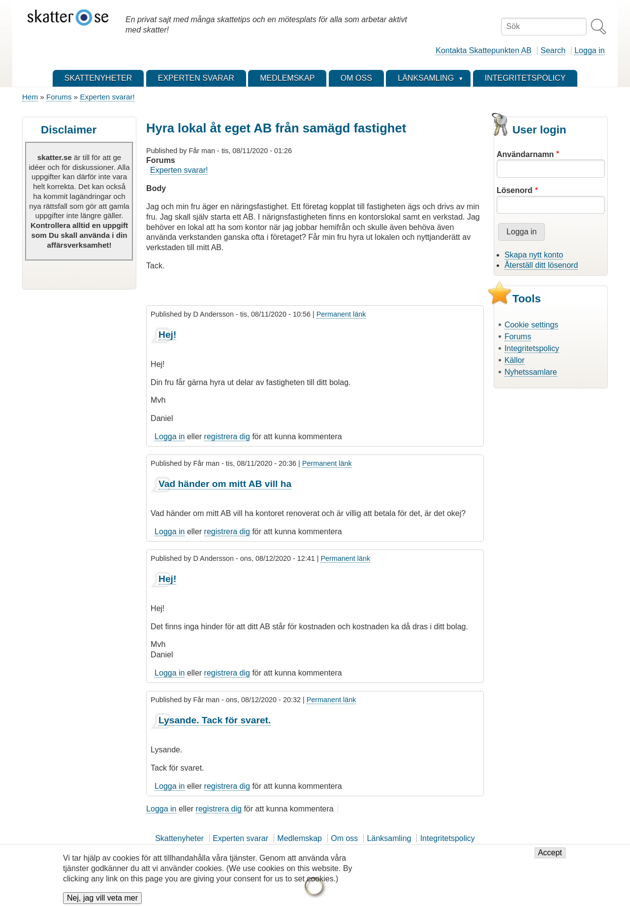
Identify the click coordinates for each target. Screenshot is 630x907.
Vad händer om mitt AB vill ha (224, 484)
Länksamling (389, 838)
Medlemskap (299, 838)
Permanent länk (341, 314)
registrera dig (227, 436)
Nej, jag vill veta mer (102, 898)
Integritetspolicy (531, 348)
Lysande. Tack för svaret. (214, 720)
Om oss (344, 838)
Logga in (589, 50)
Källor (514, 360)
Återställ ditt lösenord (541, 265)
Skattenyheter (179, 838)
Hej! (167, 334)
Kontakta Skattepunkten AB (484, 50)
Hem (30, 97)
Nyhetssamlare (530, 372)
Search (553, 50)
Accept (550, 853)
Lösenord (515, 190)
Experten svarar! (107, 97)
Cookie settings (531, 325)
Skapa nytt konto (533, 255)
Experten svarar (240, 838)
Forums (58, 97)
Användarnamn (525, 154)
